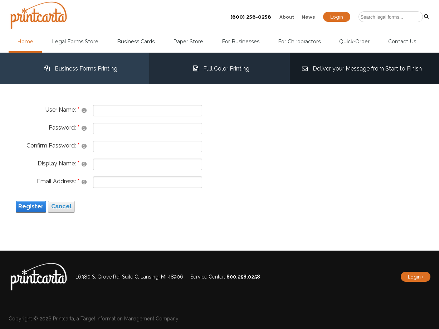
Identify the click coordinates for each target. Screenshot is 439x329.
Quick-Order (354, 41)
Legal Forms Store (75, 41)
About (286, 17)
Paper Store (188, 41)
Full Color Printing (219, 68)
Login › (415, 277)
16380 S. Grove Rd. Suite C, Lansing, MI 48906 (129, 277)
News (308, 17)
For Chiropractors (299, 41)
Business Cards (136, 41)
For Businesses (240, 41)
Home (25, 41)
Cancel (61, 206)
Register (31, 206)
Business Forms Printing (78, 68)
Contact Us (402, 41)
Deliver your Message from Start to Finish (360, 68)
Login (336, 17)
